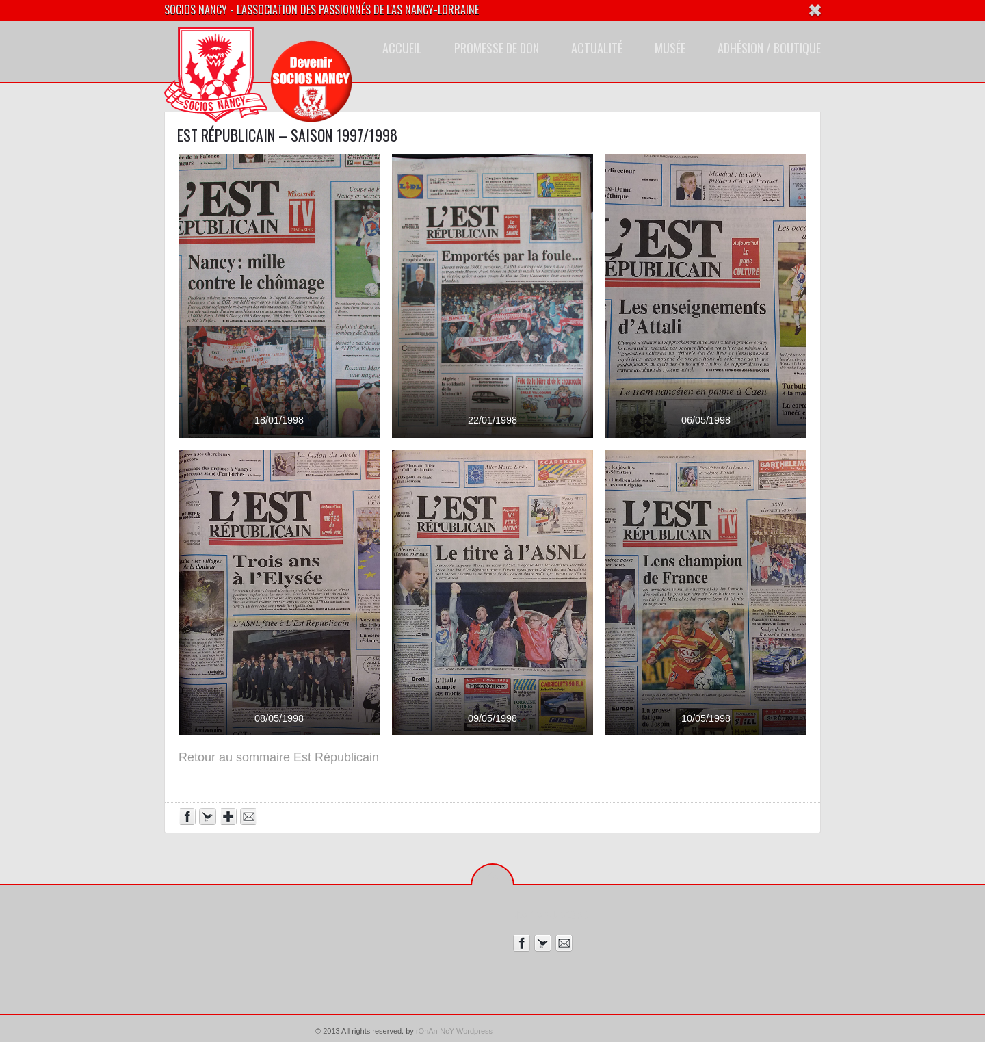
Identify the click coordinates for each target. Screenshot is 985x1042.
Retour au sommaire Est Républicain (279, 757)
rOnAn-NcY (435, 1031)
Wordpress (474, 1031)
